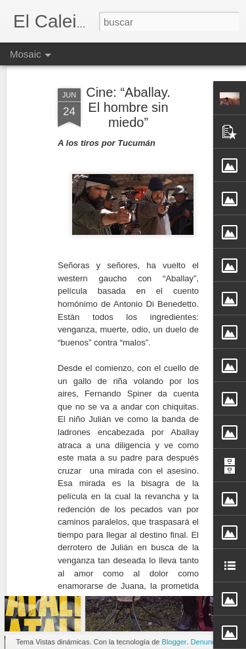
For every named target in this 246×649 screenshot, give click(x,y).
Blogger (174, 642)
